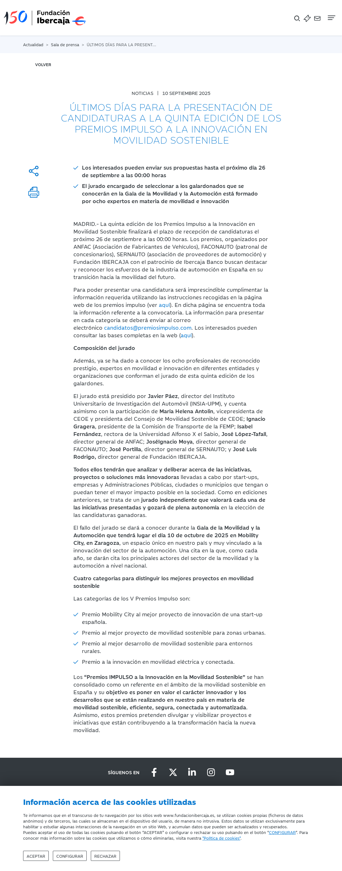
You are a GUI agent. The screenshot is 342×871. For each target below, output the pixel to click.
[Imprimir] (33, 192)
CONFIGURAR (282, 832)
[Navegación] (331, 18)
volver (43, 64)
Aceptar (36, 856)
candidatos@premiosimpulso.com (147, 327)
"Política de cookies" (221, 838)
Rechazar (105, 856)
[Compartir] (33, 171)
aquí (164, 304)
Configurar (69, 856)
